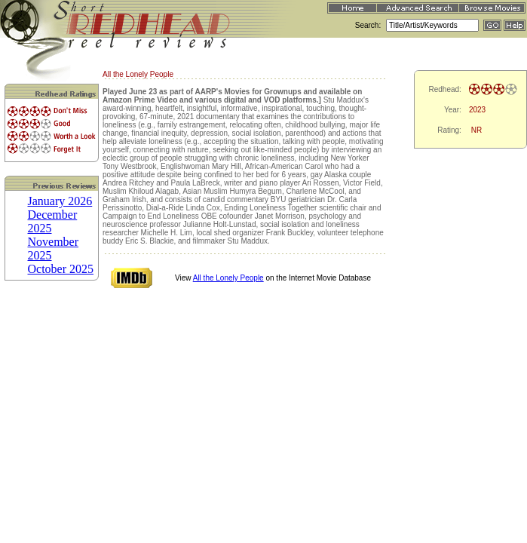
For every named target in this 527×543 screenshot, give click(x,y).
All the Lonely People (228, 278)
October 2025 (61, 268)
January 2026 (60, 201)
